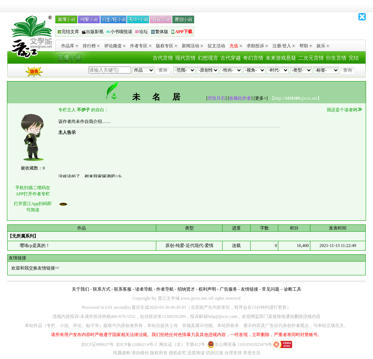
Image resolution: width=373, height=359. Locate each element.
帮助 (305, 45)
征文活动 (216, 45)
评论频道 (115, 45)
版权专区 (166, 45)
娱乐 (323, 45)
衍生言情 (336, 58)
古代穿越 (230, 58)
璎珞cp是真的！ (35, 245)
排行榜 (91, 45)
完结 (354, 58)
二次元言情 (311, 58)
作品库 (69, 45)
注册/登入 (283, 45)
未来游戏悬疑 (281, 58)
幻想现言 (208, 58)
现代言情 (185, 58)
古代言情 (163, 58)
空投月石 (216, 98)
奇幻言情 (253, 58)
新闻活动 (192, 45)
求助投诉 (257, 45)
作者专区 (141, 45)
